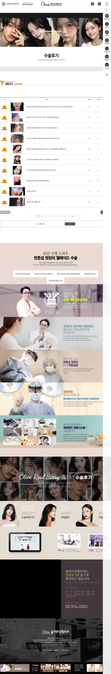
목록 (5, 212)
